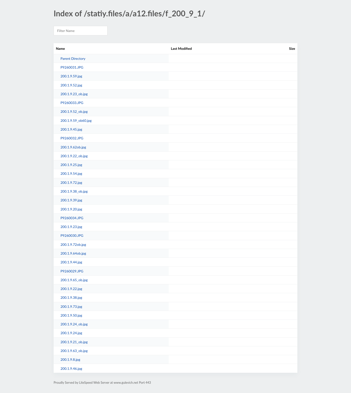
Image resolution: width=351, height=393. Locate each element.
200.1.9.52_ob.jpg (74, 111)
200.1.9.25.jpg (71, 165)
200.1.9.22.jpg (71, 289)
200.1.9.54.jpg (71, 173)
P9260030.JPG (71, 235)
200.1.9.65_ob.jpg (74, 280)
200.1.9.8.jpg (70, 359)
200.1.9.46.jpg (71, 368)
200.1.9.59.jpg (71, 76)
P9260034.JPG (71, 218)
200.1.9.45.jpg (71, 129)
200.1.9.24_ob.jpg (74, 324)
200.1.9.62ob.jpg (73, 147)
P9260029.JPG (71, 271)
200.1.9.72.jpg (71, 182)
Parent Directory (72, 58)
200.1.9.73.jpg (71, 306)
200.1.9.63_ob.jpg (74, 351)
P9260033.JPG (71, 103)
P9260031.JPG (71, 67)
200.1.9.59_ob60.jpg (76, 120)
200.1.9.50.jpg (71, 315)
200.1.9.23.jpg (71, 227)
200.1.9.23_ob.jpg (74, 94)
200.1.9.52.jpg (71, 85)
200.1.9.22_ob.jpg (74, 156)
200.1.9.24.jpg (71, 333)
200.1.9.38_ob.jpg (74, 191)
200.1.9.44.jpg (71, 262)
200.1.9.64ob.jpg (73, 253)
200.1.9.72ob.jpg (73, 244)
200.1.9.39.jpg (71, 200)
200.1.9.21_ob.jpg (74, 342)
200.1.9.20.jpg (71, 209)
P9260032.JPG (71, 138)
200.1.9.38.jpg (71, 297)
